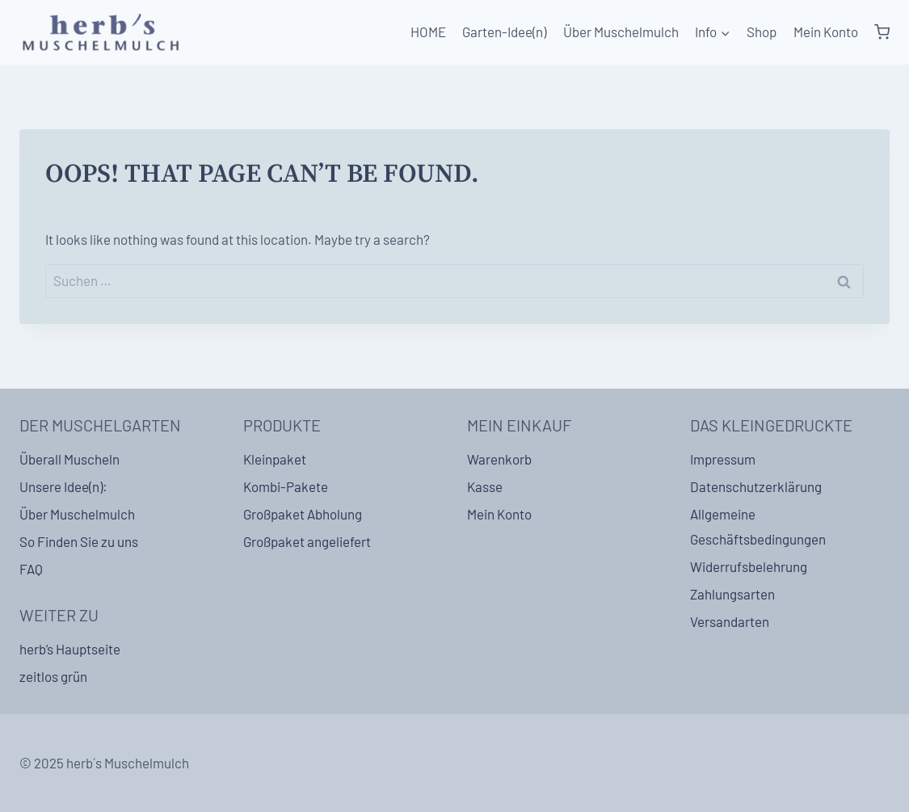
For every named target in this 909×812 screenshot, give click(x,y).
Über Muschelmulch (621, 31)
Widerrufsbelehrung (748, 566)
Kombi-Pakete (285, 486)
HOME (428, 31)
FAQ (31, 569)
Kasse (485, 486)
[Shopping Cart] (882, 32)
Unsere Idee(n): (63, 486)
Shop (761, 31)
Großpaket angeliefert (307, 541)
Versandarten (729, 621)
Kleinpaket (274, 459)
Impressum (722, 459)
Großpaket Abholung (302, 514)
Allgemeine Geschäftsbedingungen (758, 526)
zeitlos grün (53, 676)
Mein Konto (825, 31)
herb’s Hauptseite (69, 649)
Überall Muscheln (69, 459)
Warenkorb (499, 459)
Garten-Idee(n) (504, 31)
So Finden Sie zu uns (78, 541)
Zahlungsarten (732, 594)
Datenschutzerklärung (756, 486)
